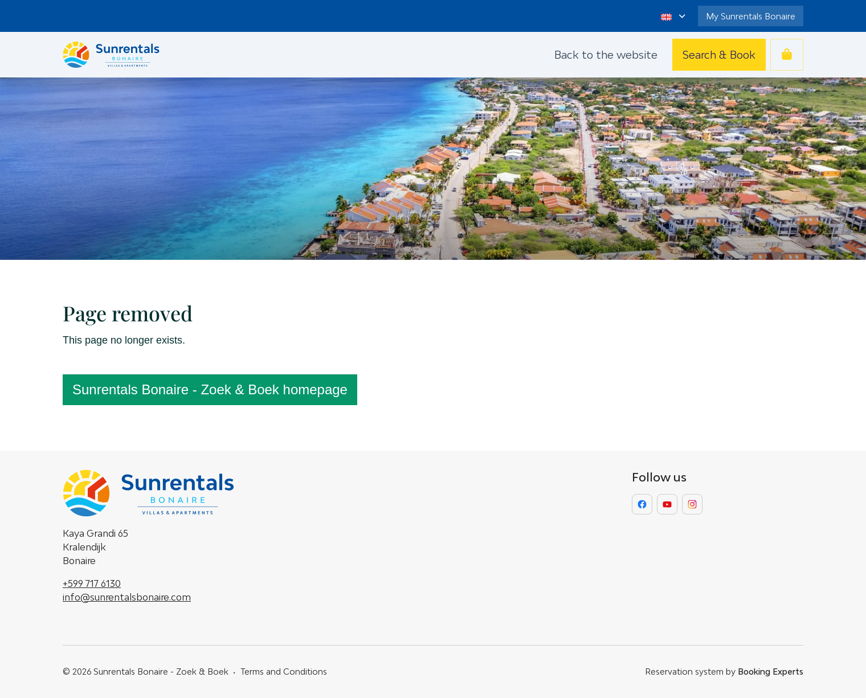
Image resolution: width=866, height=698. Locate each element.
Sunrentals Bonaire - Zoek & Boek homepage (210, 389)
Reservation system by (724, 671)
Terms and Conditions (283, 671)
